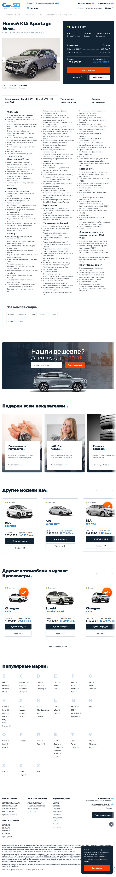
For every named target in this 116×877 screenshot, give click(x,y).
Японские (6, 827)
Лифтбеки (56, 808)
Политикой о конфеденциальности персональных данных (96, 859)
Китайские (6, 824)
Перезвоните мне (103, 815)
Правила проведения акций (35, 870)
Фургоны (56, 824)
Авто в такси (32, 811)
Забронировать (100, 77)
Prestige (43, 314)
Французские (7, 836)
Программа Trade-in (9, 814)
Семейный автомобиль (10, 802)
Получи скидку (75, 365)
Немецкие (6, 830)
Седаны (56, 802)
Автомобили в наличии (36, 805)
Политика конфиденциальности (12, 870)
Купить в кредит (88, 70)
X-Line (10, 321)
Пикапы (55, 821)
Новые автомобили (35, 802)
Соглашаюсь (97, 868)
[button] (59, 60)
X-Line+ (21, 321)
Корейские (6, 833)
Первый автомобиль (9, 805)
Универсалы (57, 811)
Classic (11, 314)
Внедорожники (58, 818)
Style (54, 314)
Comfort (22, 314)
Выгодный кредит (8, 811)
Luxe (33, 314)
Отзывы (109, 808)
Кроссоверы (57, 814)
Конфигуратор (33, 808)
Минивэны (57, 827)
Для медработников (9, 808)
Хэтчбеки (56, 805)
